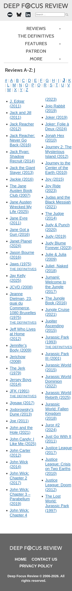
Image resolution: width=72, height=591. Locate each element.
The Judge (54, 215)
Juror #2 (52, 427)
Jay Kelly (18, 278)
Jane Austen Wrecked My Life (21, 207)
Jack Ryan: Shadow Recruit (22, 156)
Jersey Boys (20, 382)
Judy (55, 236)
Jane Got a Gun (20, 232)
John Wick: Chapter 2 (19, 478)
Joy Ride (53, 188)
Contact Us (44, 559)
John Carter (20, 452)
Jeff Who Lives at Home (23, 334)
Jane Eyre (19, 220)
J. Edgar (17, 103)
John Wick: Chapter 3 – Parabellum (20, 496)
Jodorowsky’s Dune (22, 411)
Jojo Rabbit (55, 108)
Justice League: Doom (58, 485)
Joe (19, 421)
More (36, 59)
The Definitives (36, 36)
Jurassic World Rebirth (58, 395)
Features (36, 43)
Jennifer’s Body (20, 347)
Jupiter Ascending (54, 326)
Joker (56, 117)
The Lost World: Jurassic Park (57, 503)
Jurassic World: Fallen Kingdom (57, 411)
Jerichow (17, 359)
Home (21, 559)
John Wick (19, 464)
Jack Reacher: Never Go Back (22, 140)
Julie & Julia (55, 256)
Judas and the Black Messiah (58, 202)
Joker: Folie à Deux (57, 126)
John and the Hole (21, 430)
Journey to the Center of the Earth (57, 168)
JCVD (21, 287)
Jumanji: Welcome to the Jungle (55, 284)
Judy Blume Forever (58, 245)
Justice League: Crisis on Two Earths (58, 466)
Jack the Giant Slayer (22, 170)
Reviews (36, 28)
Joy (54, 179)
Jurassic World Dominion (58, 381)
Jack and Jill (20, 115)
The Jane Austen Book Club (21, 191)
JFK (19, 391)
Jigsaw (22, 403)
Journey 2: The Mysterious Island (58, 152)
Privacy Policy (36, 566)
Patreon (36, 51)
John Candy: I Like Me (23, 441)
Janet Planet (21, 243)
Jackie (22, 179)
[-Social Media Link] (9, 14)
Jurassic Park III (57, 356)
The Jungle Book (56, 300)
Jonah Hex (54, 137)
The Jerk (17, 370)
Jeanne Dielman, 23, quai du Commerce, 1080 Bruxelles (23, 306)
